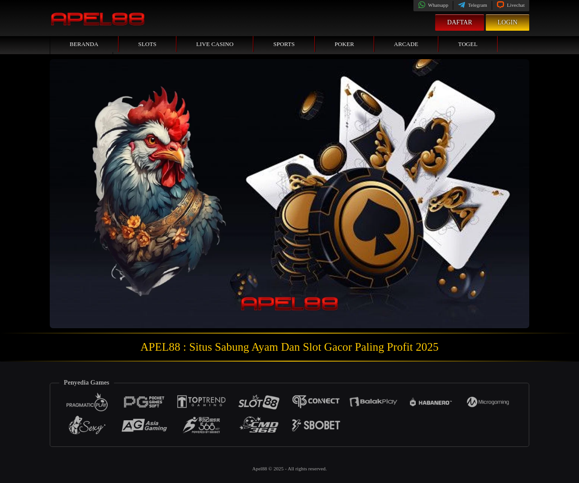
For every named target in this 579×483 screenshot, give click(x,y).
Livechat (511, 5)
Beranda (84, 44)
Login (507, 22)
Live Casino (214, 44)
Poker (344, 44)
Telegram (472, 5)
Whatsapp (433, 5)
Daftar (459, 22)
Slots (147, 44)
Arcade (406, 44)
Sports (284, 44)
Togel (468, 44)
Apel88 (260, 468)
